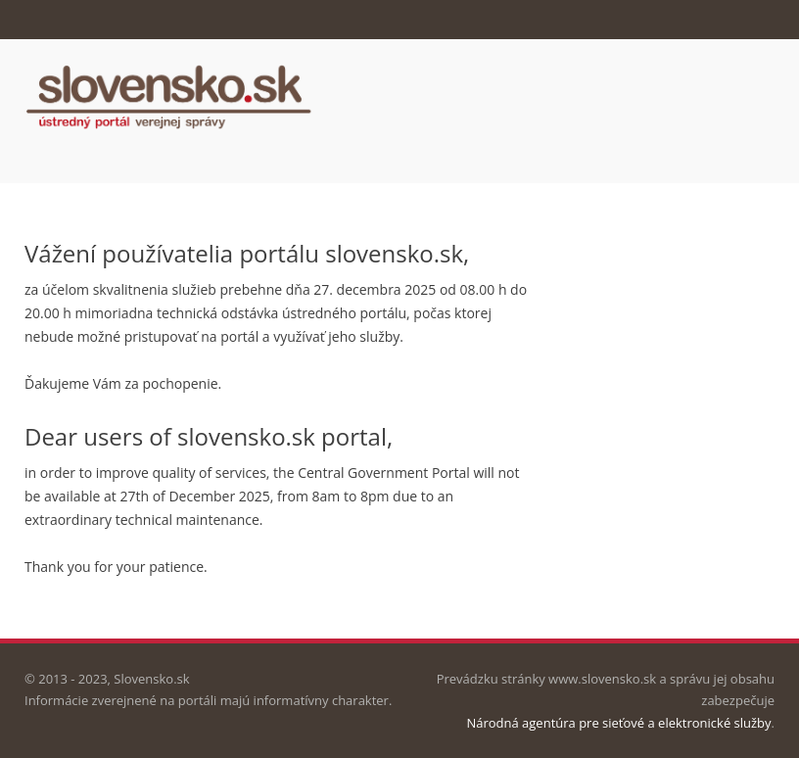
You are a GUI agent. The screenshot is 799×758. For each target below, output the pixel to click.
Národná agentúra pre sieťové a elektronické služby (618, 723)
